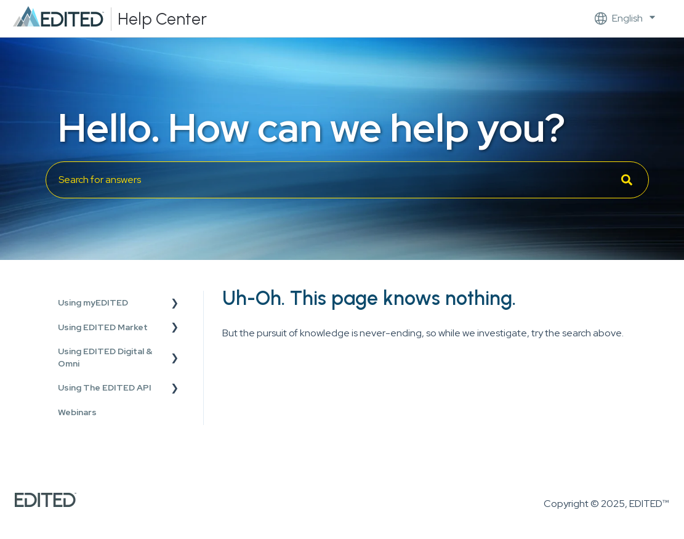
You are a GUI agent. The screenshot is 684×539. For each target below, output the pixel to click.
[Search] (626, 179)
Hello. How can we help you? (311, 128)
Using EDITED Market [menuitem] (103, 327)
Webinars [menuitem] (77, 412)
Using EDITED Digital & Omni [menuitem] (105, 357)
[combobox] (347, 179)
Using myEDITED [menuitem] (93, 302)
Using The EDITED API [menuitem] (104, 387)
